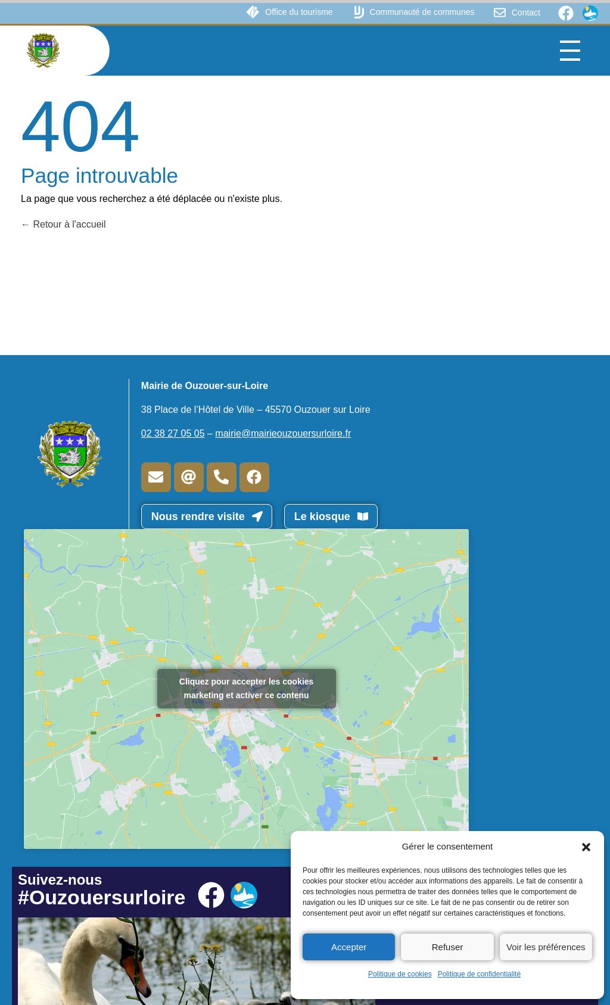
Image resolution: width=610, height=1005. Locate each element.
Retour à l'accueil (63, 224)
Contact (526, 12)
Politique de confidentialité (479, 974)
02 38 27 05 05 (173, 433)
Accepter (348, 947)
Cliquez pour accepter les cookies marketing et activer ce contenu (246, 688)
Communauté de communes (422, 12)
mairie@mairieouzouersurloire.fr (283, 433)
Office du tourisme (298, 12)
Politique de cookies (400, 974)
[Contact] (500, 12)
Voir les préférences (546, 947)
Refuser (447, 947)
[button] (586, 846)
